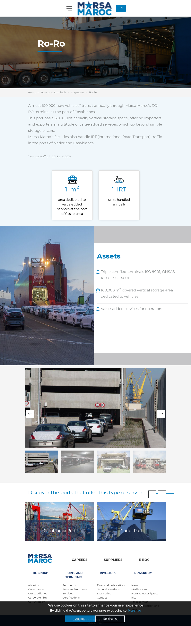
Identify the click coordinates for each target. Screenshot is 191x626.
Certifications (71, 597)
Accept (80, 619)
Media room (139, 589)
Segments (77, 92)
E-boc (144, 560)
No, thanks (110, 619)
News (134, 585)
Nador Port (131, 530)
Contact (102, 597)
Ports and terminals (75, 589)
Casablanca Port (60, 530)
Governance (36, 589)
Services (68, 593)
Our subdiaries (37, 593)
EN (120, 8)
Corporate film (37, 597)
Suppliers (113, 560)
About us (33, 585)
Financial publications (111, 585)
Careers (79, 560)
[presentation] (30, 414)
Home (32, 92)
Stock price (104, 593)
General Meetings (108, 589)
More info (134, 610)
